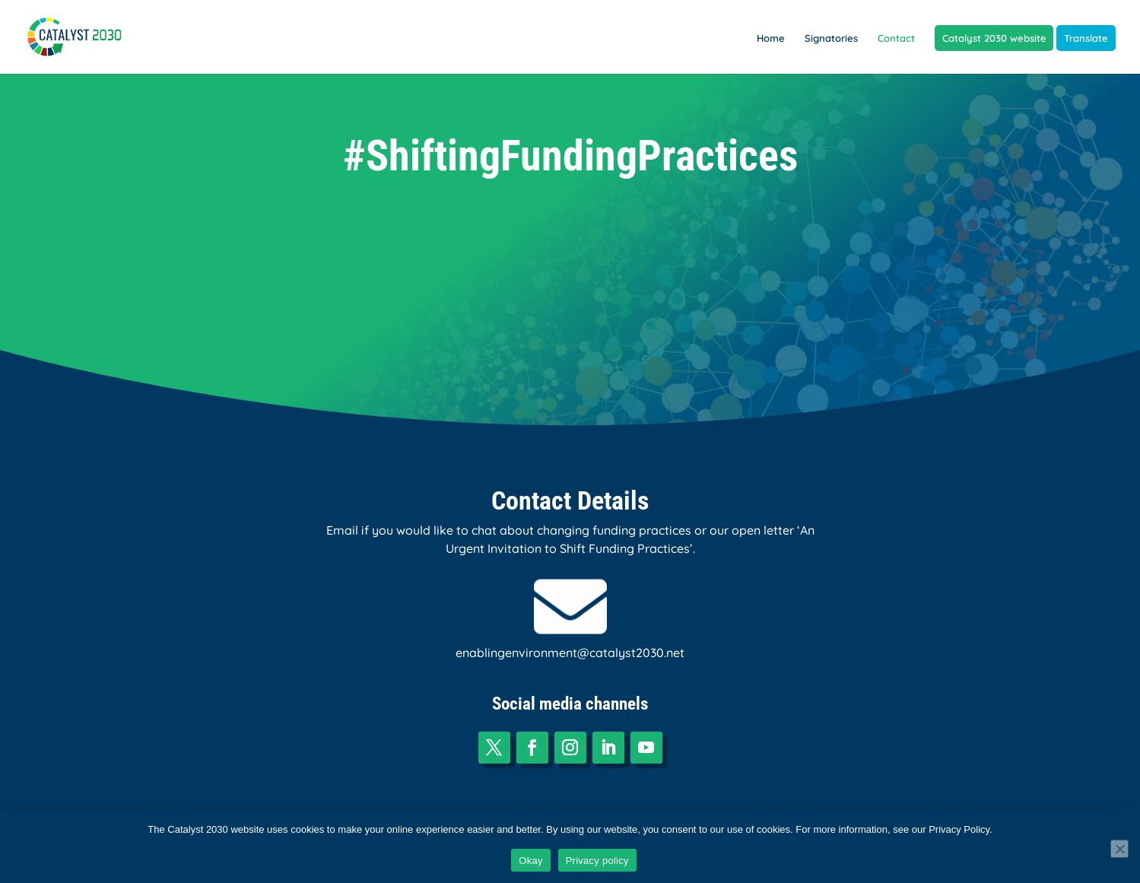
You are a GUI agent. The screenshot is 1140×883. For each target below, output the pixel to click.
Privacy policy (597, 860)
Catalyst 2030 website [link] (994, 38)
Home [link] (771, 38)
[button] (494, 748)
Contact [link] (896, 38)
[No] (1119, 849)
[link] (85, 35)
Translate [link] (1086, 38)
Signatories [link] (831, 38)
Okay (530, 860)
